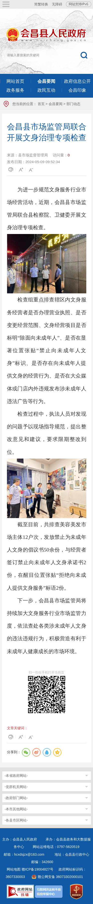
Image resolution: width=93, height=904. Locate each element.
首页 (41, 104)
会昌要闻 (55, 104)
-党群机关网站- (16, 787)
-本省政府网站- (16, 776)
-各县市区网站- (16, 820)
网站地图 (14, 869)
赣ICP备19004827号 (37, 869)
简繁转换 (41, 4)
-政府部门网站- (16, 798)
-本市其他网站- (16, 809)
